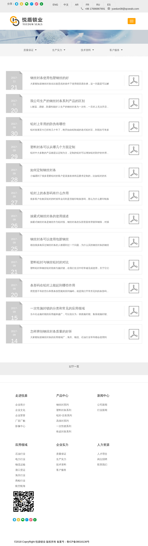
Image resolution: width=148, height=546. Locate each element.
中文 (66, 4)
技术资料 (86, 50)
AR (76, 4)
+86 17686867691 (95, 8)
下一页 (75, 369)
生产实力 (57, 50)
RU (98, 4)
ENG (55, 4)
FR (87, 4)
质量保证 (28, 50)
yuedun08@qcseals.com (125, 8)
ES (109, 4)
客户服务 (115, 50)
